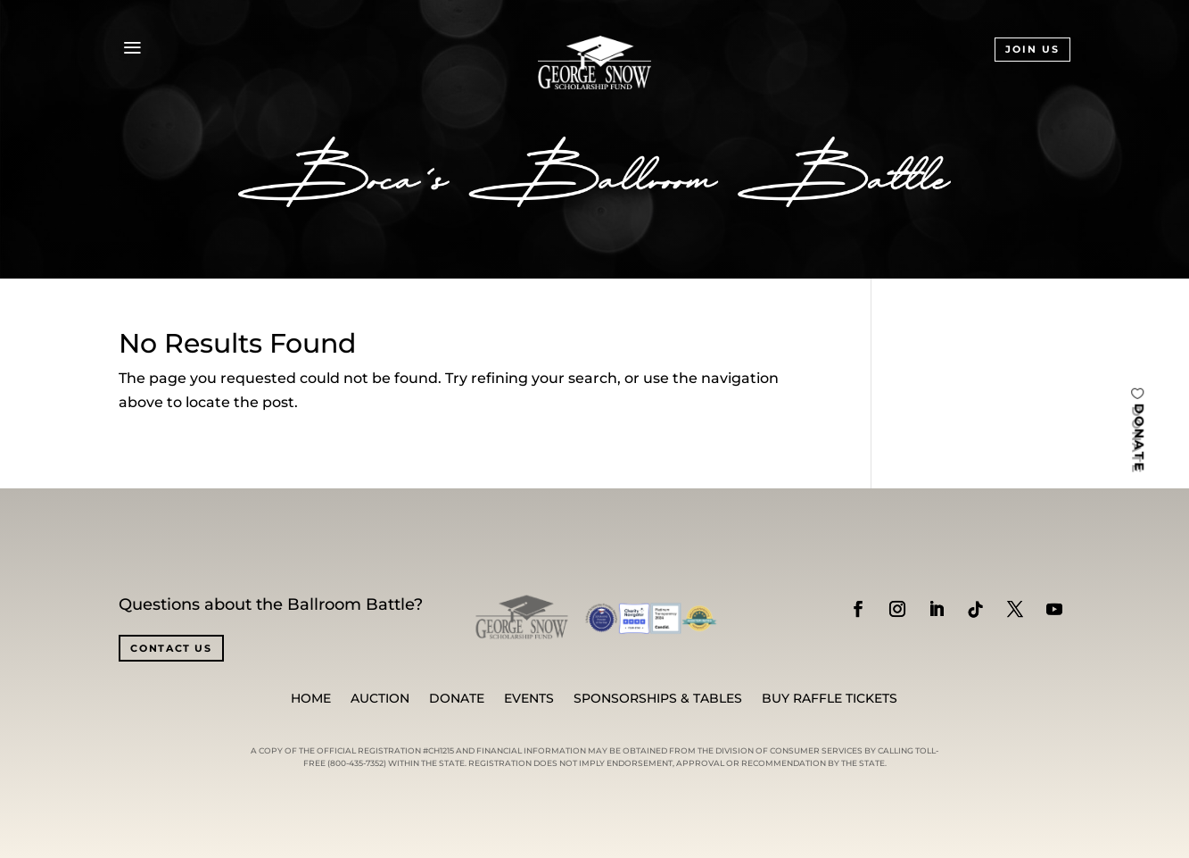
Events (529, 699)
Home (311, 699)
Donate (456, 699)
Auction (380, 699)
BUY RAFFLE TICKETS (829, 699)
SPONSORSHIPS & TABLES (658, 699)
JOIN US (1032, 49)
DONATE (1139, 437)
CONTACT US (171, 648)
